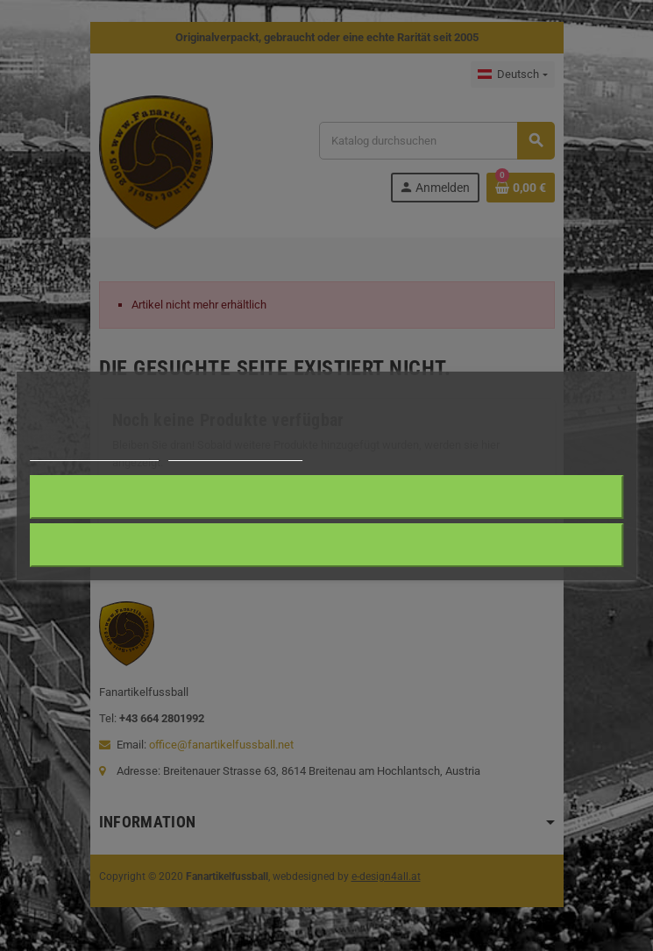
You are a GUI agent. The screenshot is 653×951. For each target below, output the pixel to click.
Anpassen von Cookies (235, 452)
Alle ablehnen (326, 544)
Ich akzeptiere (326, 496)
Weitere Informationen (94, 452)
